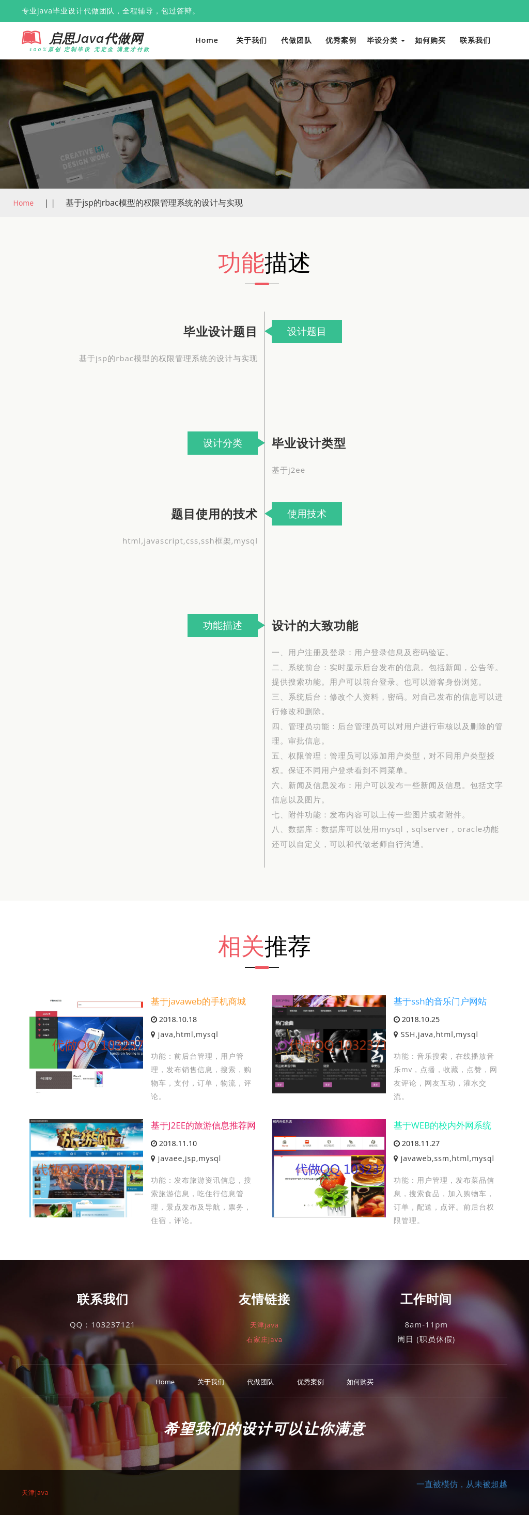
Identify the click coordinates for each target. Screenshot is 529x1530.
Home (207, 40)
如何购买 (430, 40)
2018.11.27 (417, 1144)
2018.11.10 (174, 1158)
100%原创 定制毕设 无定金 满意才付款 (82, 49)
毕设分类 (386, 40)
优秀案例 (340, 40)
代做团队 (296, 40)
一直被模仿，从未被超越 (461, 1499)
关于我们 (251, 40)
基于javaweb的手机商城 (201, 1001)
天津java (264, 1339)
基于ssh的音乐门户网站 (443, 1001)
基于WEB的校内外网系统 (445, 1126)
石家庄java (264, 1354)
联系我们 (475, 40)
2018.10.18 (174, 1020)
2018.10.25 (417, 1020)
